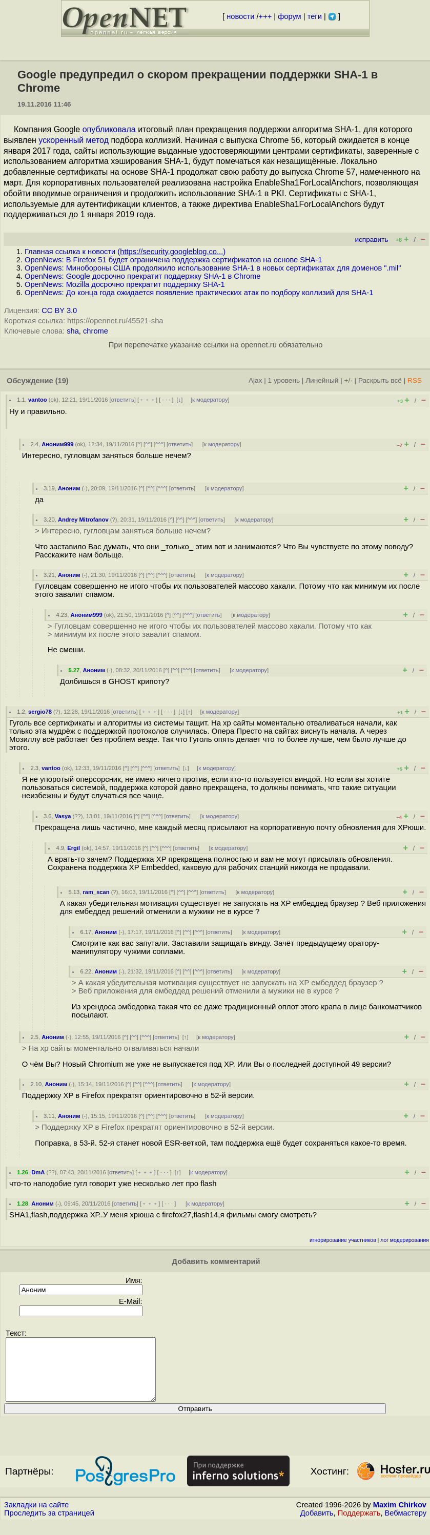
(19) (62, 381)
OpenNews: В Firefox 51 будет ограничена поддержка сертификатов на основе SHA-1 (173, 260)
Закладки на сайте (36, 1517)
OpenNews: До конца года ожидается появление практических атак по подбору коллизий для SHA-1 (199, 292)
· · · (166, 400)
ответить (122, 400)
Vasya (63, 816)
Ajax (255, 380)
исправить (371, 239)
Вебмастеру (405, 1525)
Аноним (69, 488)
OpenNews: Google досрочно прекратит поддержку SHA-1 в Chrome (142, 276)
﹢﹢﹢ (147, 400)
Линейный (321, 380)
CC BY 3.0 (59, 310)
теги (315, 16)
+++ (265, 16)
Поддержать (359, 1525)
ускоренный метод (73, 140)
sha (73, 331)
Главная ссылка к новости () (125, 251)
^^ (148, 444)
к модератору (210, 400)
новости (240, 16)
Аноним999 (57, 444)
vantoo (37, 400)
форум (289, 16)
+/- (348, 380)
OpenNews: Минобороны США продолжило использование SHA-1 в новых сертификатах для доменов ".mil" (213, 268)
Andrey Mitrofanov (83, 519)
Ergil (73, 848)
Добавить (317, 1525)
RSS (414, 380)
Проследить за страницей (49, 1525)
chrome (95, 331)
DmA (38, 1172)
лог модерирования (404, 1240)
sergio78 (40, 712)
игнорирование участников (343, 1240)
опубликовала (109, 129)
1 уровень (284, 380)
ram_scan (96, 892)
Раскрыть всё (380, 380)
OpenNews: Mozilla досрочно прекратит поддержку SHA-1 (125, 284)
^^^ (159, 444)
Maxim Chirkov (399, 1517)
